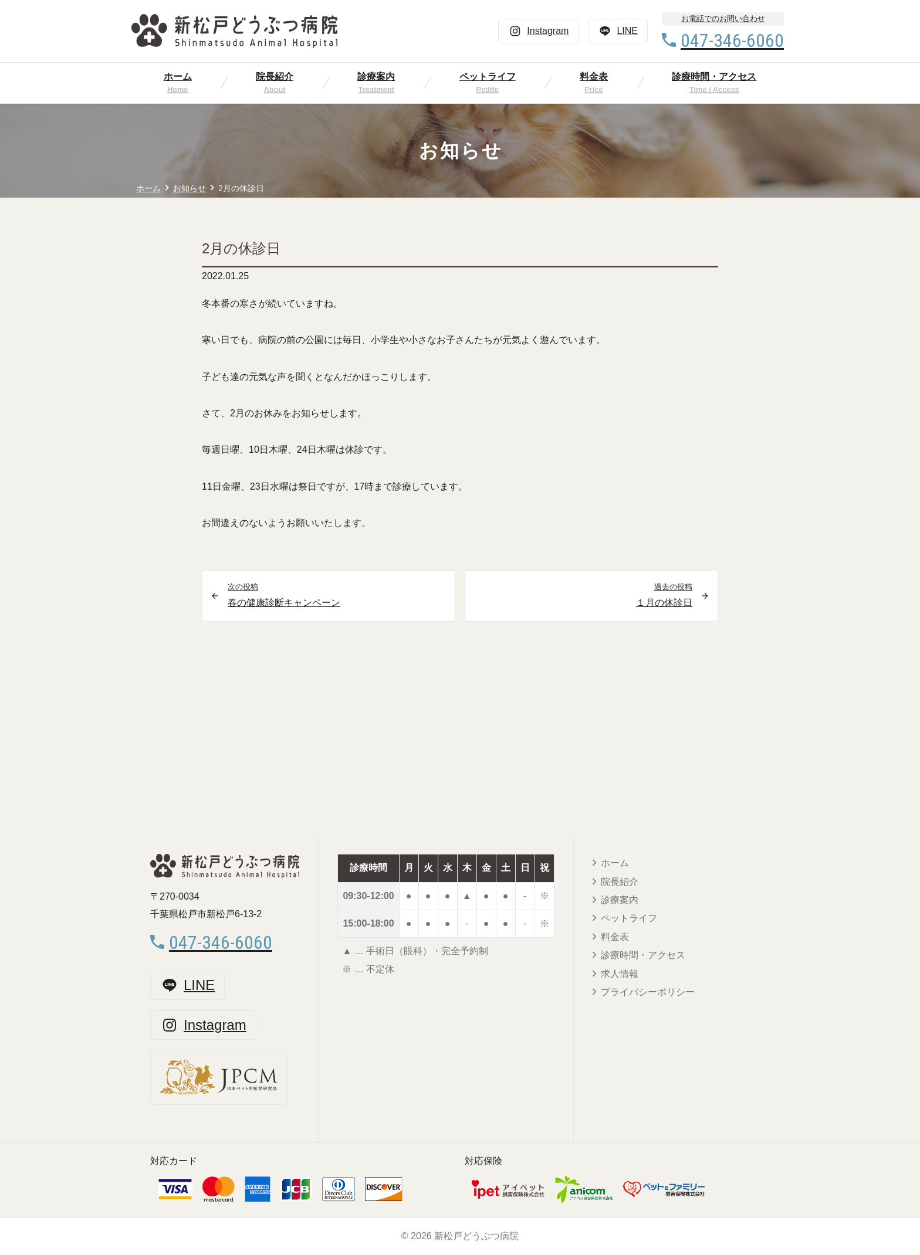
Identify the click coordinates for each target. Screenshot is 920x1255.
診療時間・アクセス (714, 77)
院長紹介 (274, 77)
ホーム (178, 77)
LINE (618, 31)
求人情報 (619, 974)
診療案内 (376, 77)
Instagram (538, 31)
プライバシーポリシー (648, 992)
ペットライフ (487, 77)
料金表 (594, 77)
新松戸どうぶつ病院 (476, 1236)
